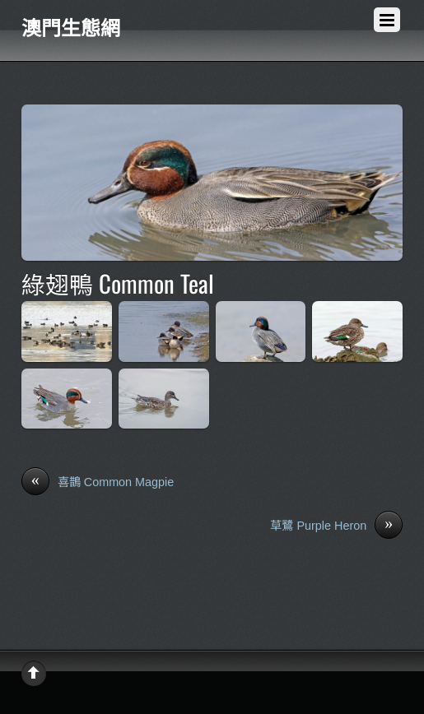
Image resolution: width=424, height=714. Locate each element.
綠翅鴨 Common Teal (117, 283)
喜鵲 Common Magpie (98, 483)
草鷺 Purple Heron (336, 526)
